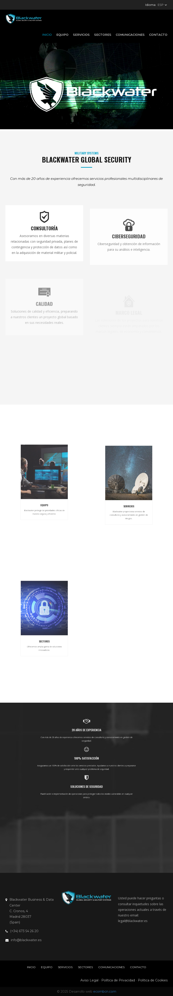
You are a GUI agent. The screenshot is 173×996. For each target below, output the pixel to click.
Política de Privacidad (118, 980)
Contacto (158, 34)
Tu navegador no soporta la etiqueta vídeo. (86, 86)
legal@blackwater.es (133, 921)
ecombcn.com (104, 991)
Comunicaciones (130, 34)
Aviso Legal (89, 980)
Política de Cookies (153, 980)
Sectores (102, 34)
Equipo (62, 34)
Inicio (47, 34)
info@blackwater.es (26, 940)
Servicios (81, 34)
